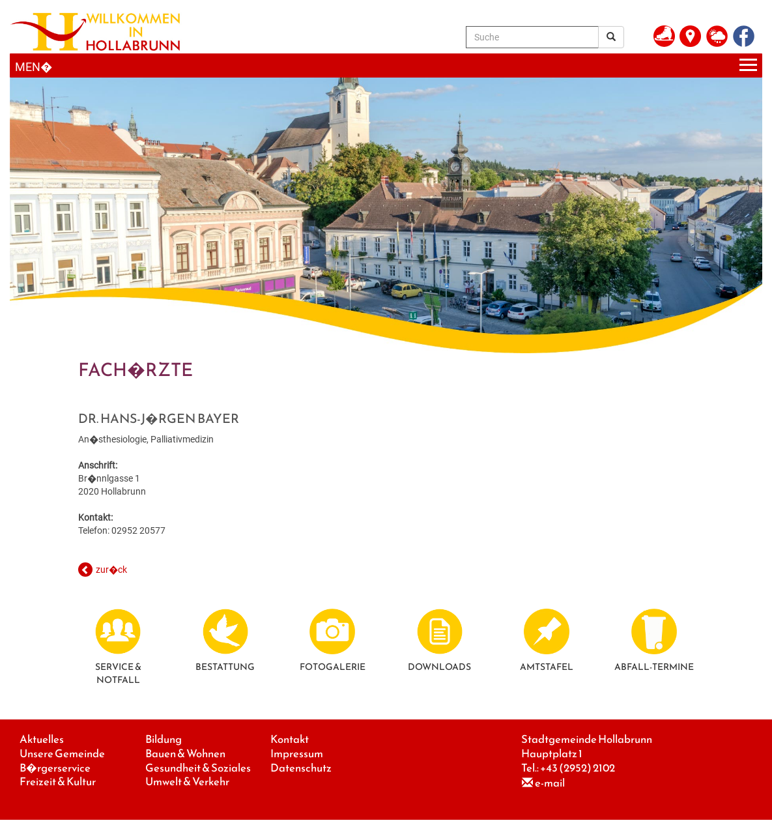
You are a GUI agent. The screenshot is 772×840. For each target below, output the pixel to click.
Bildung (163, 739)
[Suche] (532, 37)
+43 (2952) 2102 (577, 768)
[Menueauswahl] (386, 65)
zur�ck (111, 569)
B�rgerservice (55, 768)
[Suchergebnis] (611, 37)
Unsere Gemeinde (62, 754)
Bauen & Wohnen (185, 754)
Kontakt (289, 739)
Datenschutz (301, 768)
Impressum (296, 754)
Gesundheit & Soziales (198, 768)
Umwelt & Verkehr (187, 782)
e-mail (550, 783)
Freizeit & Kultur (58, 782)
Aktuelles (42, 739)
